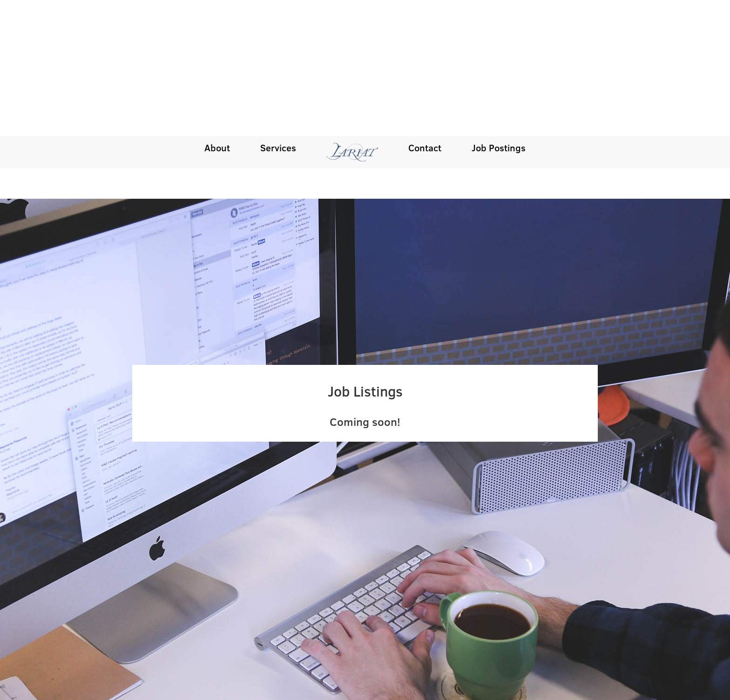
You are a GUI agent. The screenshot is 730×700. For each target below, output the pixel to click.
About (217, 11)
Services (278, 11)
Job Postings (499, 11)
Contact (424, 11)
